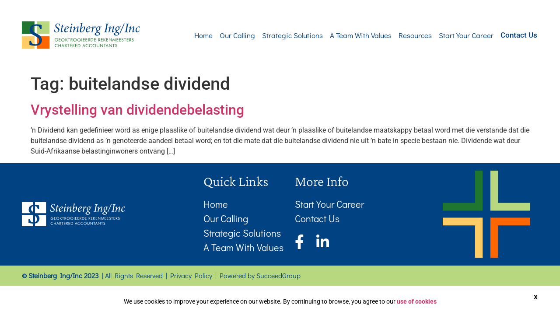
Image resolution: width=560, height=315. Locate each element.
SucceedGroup (278, 275)
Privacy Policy (191, 275)
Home (190, 35)
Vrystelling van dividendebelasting (137, 110)
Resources (402, 35)
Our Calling (224, 35)
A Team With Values (347, 35)
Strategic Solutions (279, 35)
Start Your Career (453, 35)
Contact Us (512, 34)
